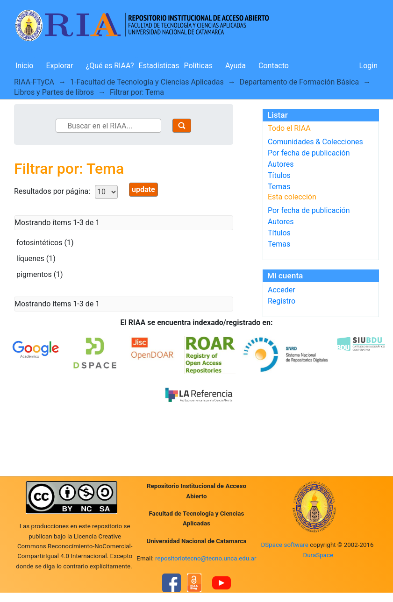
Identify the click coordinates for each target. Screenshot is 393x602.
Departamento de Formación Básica (299, 82)
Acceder (281, 289)
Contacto (273, 65)
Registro (281, 301)
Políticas (198, 65)
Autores (280, 164)
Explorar (59, 65)
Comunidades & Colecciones (315, 141)
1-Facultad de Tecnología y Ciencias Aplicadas (147, 82)
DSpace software (284, 544)
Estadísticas (159, 65)
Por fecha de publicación (309, 153)
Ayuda (235, 65)
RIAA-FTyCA (34, 82)
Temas (279, 186)
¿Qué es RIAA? (110, 65)
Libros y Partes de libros (54, 92)
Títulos (279, 175)
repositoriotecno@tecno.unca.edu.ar (206, 558)
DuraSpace (318, 555)
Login (368, 65)
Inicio (24, 65)
